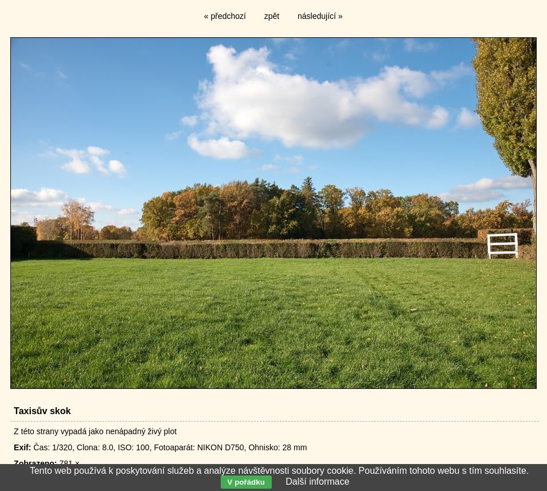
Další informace (317, 481)
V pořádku (246, 482)
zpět (271, 16)
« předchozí (225, 16)
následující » (320, 16)
